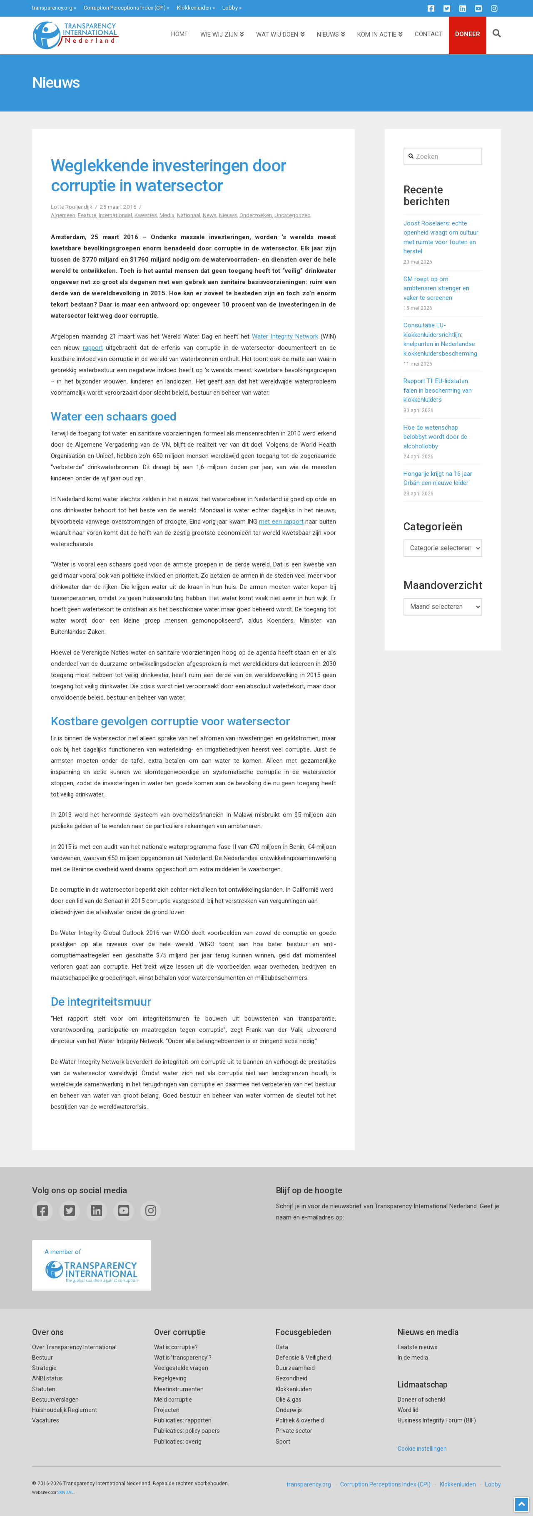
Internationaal (115, 215)
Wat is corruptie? (176, 1347)
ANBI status (47, 1378)
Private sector (294, 1430)
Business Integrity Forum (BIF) (437, 1420)
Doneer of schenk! (421, 1399)
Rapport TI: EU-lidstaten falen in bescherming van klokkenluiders (437, 390)
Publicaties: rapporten (183, 1420)
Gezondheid (291, 1378)
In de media (413, 1357)
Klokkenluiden (194, 8)
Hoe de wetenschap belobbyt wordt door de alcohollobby (435, 437)
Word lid (408, 1410)
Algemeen (63, 215)
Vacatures (45, 1420)
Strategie (44, 1368)
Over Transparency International (74, 1347)
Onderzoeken (255, 215)
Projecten (166, 1410)
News (210, 215)
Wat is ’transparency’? (183, 1357)
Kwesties (145, 215)
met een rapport (281, 521)
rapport (93, 347)
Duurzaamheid (295, 1368)
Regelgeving (170, 1378)
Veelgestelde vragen (181, 1368)
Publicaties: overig (178, 1441)
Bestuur (42, 1357)
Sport (283, 1441)
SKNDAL (65, 1492)
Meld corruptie (173, 1399)
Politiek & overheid (300, 1420)
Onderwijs (289, 1410)
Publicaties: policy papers (187, 1430)
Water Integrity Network (285, 336)
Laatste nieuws (418, 1347)
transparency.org (52, 8)
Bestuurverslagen (55, 1399)
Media (166, 215)
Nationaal (188, 215)
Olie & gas (288, 1399)
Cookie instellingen (422, 1448)
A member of (92, 1266)
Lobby (230, 8)
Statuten (43, 1389)
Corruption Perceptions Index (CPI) (125, 8)
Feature (87, 215)
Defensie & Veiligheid (303, 1357)
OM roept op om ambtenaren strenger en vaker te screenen (436, 288)
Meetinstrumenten (179, 1389)
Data (282, 1347)
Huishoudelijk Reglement (64, 1410)
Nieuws (228, 215)
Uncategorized (292, 215)
